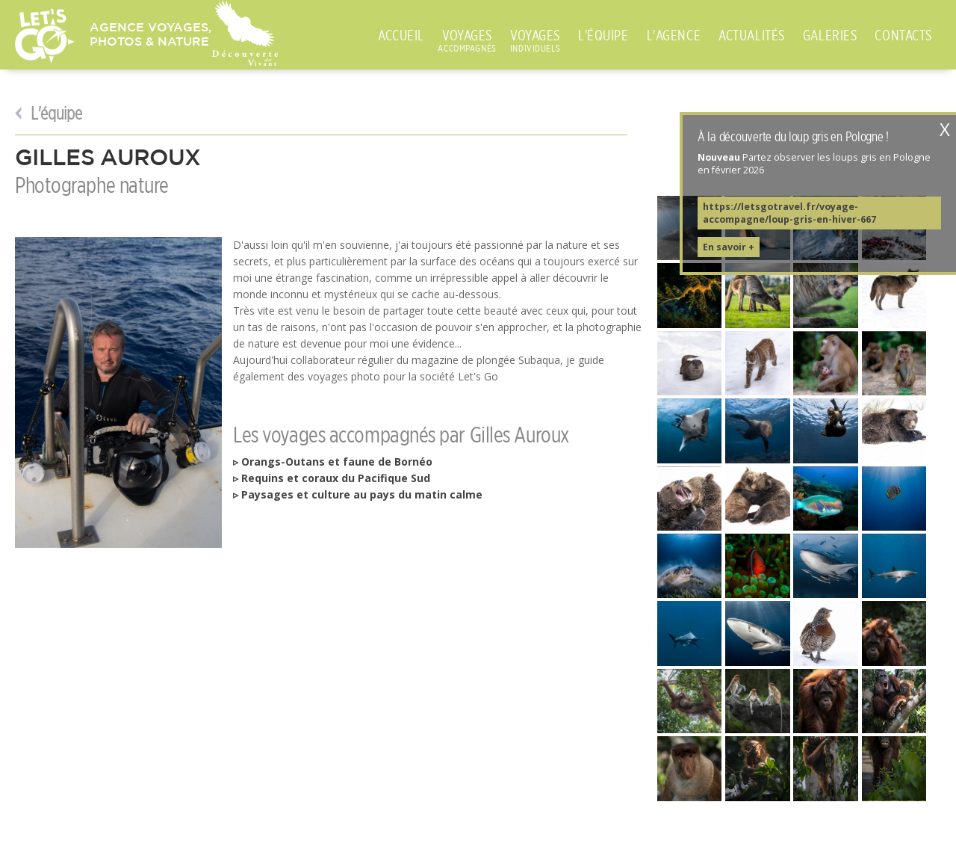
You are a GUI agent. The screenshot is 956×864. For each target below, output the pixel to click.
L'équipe (54, 113)
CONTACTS (903, 35)
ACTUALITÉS (751, 35)
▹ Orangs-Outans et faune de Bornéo (332, 461)
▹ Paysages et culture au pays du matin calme (357, 494)
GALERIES (830, 35)
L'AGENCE (674, 35)
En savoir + (728, 247)
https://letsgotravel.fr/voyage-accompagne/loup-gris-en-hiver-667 (789, 213)
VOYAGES (467, 36)
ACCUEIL (401, 35)
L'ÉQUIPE (603, 35)
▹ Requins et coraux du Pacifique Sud (331, 478)
